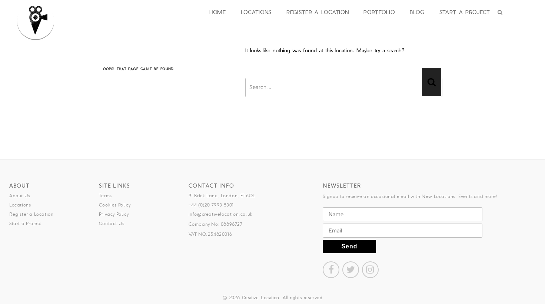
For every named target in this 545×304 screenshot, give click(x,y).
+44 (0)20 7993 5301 (211, 205)
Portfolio (379, 12)
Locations (256, 12)
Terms (105, 195)
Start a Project (465, 12)
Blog (417, 12)
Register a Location (317, 12)
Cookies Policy (114, 205)
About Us (19, 195)
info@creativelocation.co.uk (221, 214)
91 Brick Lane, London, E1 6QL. (223, 195)
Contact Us (111, 223)
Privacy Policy (114, 214)
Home (217, 12)
